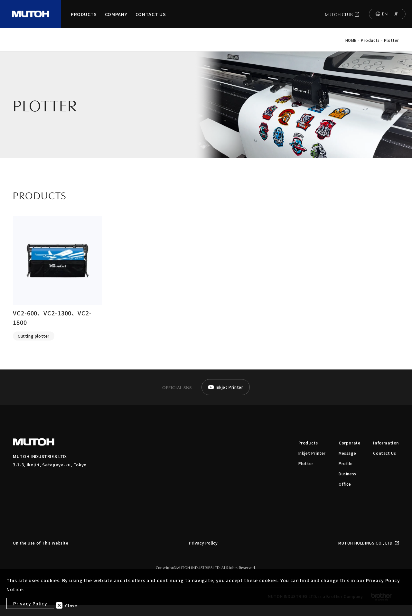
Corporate (349, 453)
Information (386, 453)
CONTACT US (151, 20)
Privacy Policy (203, 553)
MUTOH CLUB (342, 20)
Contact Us (384, 464)
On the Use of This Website (41, 553)
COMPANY (116, 20)
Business (347, 484)
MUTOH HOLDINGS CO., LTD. (368, 553)
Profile (345, 474)
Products (308, 453)
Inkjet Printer (312, 464)
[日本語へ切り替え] (387, 19)
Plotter (306, 474)
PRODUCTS (84, 20)
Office (345, 495)
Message (347, 464)
